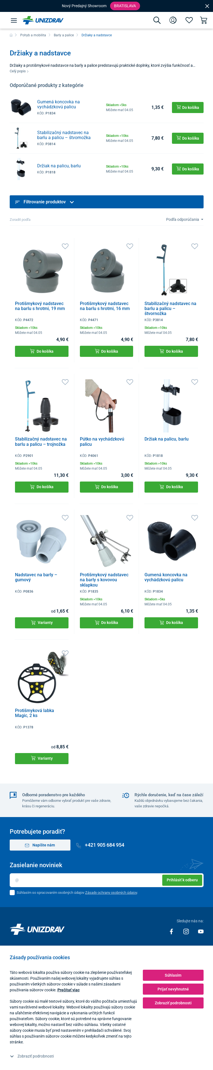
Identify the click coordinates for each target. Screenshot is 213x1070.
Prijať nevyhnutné (173, 989)
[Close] (207, 5)
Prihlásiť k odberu (182, 880)
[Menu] (14, 20)
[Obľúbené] (189, 20)
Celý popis (19, 71)
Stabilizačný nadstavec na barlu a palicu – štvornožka (64, 135)
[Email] (107, 880)
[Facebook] (172, 931)
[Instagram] (186, 931)
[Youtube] (201, 931)
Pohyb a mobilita (33, 35)
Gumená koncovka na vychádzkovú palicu (58, 104)
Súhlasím (173, 975)
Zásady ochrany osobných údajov (111, 892)
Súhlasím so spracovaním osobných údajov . (77, 892)
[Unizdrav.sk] (43, 20)
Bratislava (125, 6)
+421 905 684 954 (100, 845)
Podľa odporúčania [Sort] (183, 219)
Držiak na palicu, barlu (59, 165)
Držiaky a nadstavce (97, 35)
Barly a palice (64, 35)
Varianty (42, 622)
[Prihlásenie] (173, 20)
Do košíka (42, 351)
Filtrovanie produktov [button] (44, 201)
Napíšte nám (40, 845)
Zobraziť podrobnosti (32, 1056)
